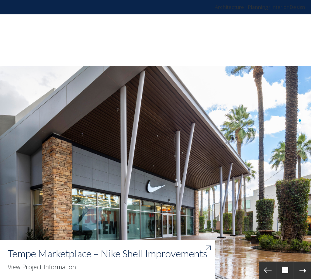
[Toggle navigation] (278, 40)
